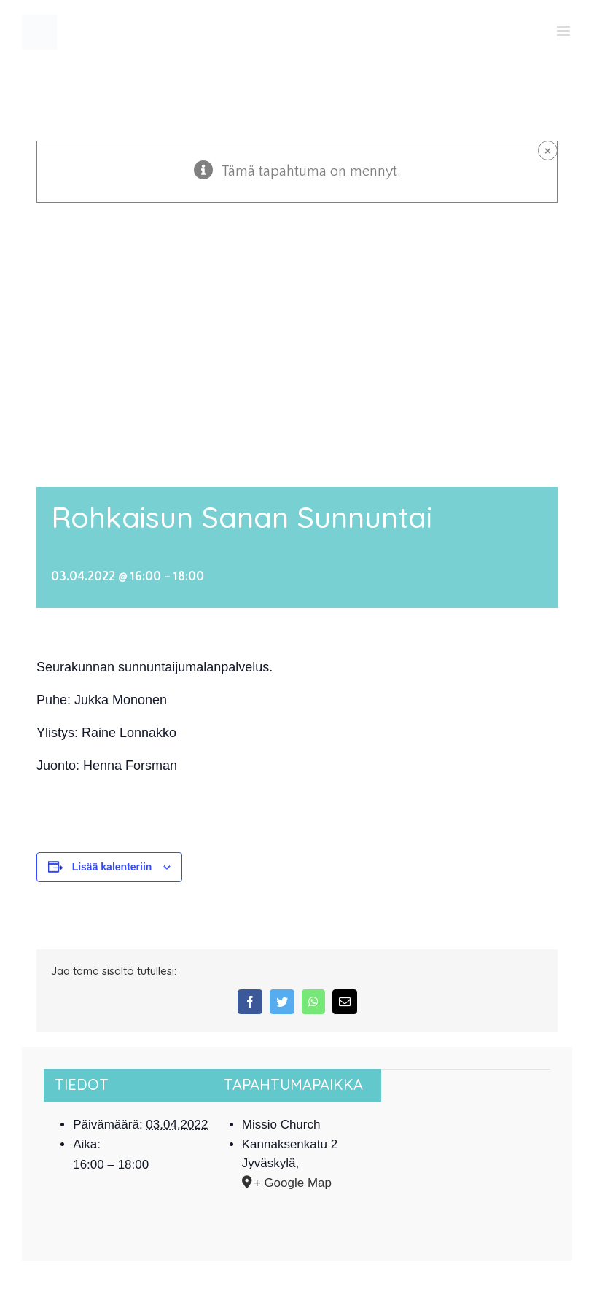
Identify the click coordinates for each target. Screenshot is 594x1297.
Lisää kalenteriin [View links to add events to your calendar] (112, 867)
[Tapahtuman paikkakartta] (465, 1114)
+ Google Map (293, 1183)
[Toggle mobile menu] (564, 31)
